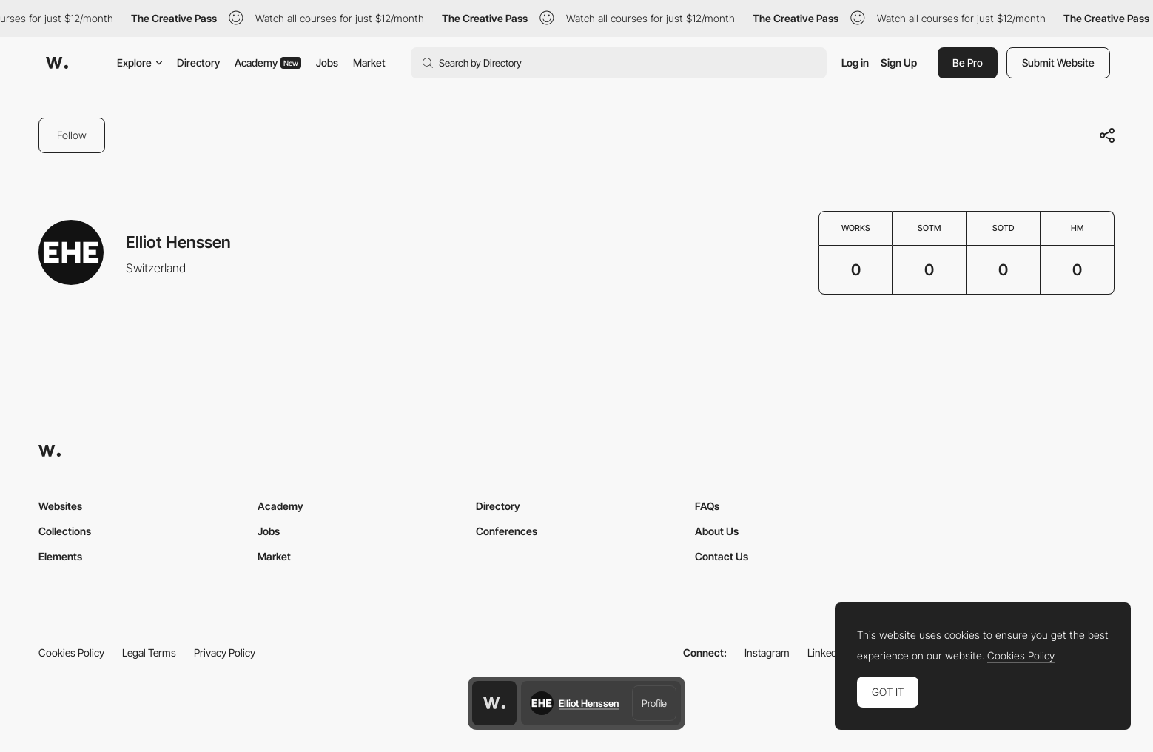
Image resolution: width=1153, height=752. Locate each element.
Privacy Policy (224, 652)
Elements (60, 556)
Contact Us (721, 556)
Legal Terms (149, 652)
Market (369, 62)
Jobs (327, 62)
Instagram (767, 652)
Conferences (506, 531)
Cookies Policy (71, 652)
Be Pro (967, 62)
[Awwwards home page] (494, 703)
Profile (654, 703)
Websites (60, 506)
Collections (64, 531)
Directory (198, 62)
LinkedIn (826, 652)
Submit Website (1058, 62)
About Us (717, 531)
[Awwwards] (57, 63)
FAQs (707, 506)
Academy (268, 62)
